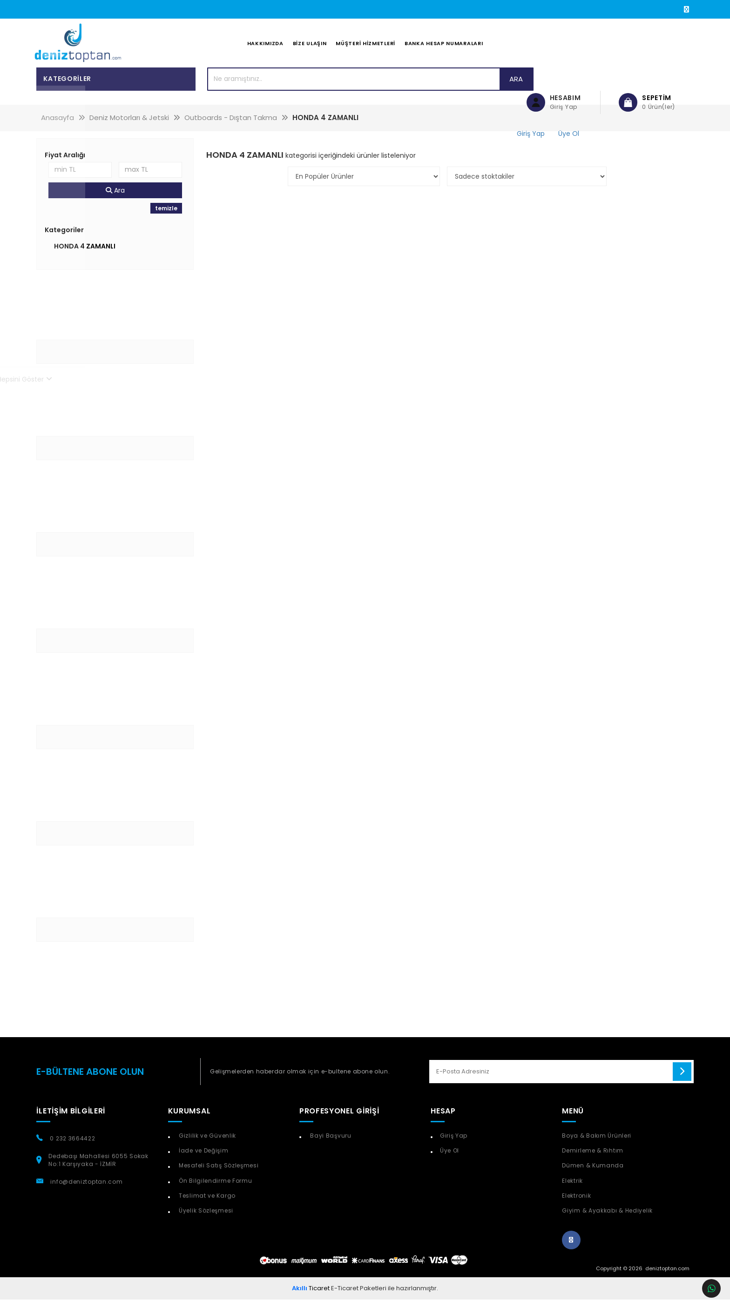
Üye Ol (449, 1158)
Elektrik (572, 1188)
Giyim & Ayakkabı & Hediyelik (607, 1217)
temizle (166, 215)
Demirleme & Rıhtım (592, 1158)
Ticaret (311, 1295)
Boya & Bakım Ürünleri (596, 1143)
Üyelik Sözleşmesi (205, 1217)
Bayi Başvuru (330, 1143)
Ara (478, 86)
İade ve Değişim (202, 1158)
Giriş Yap (453, 1143)
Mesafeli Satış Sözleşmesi (217, 1173)
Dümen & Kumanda (593, 1173)
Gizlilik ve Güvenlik (206, 1143)
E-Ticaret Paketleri (358, 1295)
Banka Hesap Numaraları (444, 47)
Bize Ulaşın (310, 47)
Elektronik (576, 1202)
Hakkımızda (265, 47)
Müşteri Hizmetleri (365, 47)
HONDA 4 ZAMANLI (84, 253)
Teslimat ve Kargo (206, 1202)
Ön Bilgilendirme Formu (214, 1188)
